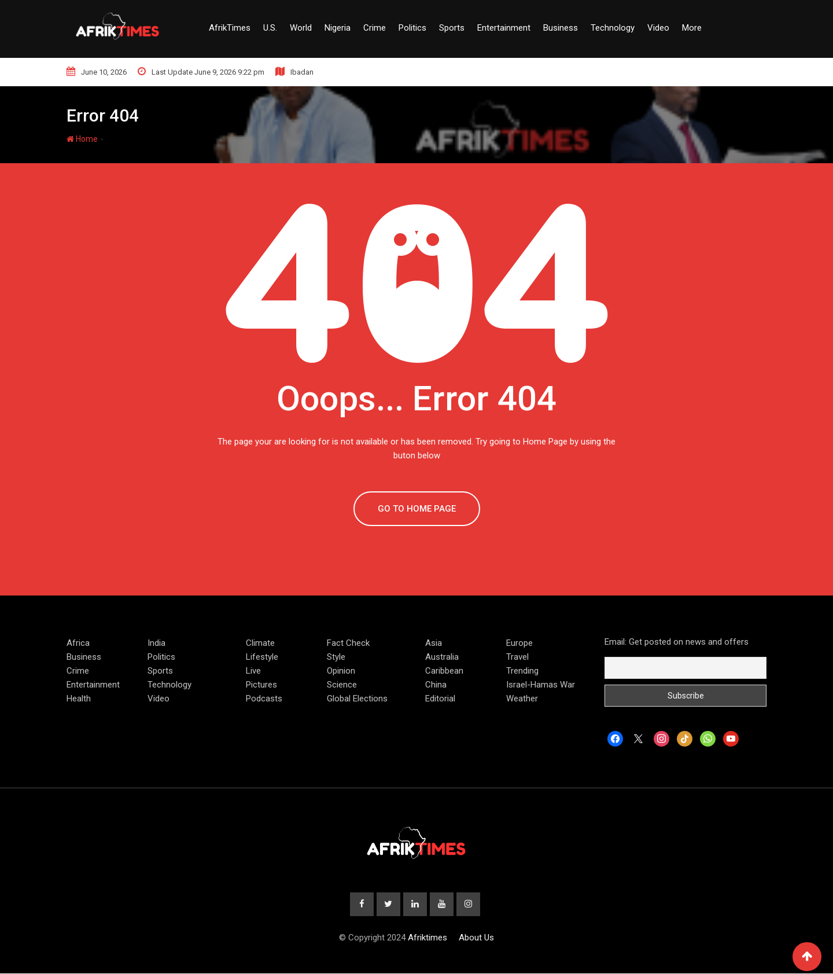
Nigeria (338, 28)
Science (342, 684)
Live (253, 671)
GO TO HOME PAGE (417, 508)
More (692, 28)
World (301, 28)
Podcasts (264, 698)
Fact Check (348, 643)
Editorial (440, 698)
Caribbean (444, 671)
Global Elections (357, 698)
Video (658, 28)
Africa (78, 643)
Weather (522, 698)
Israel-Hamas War (540, 684)
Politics (412, 28)
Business (560, 28)
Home (82, 139)
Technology (613, 28)
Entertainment (503, 28)
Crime (374, 28)
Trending (522, 671)
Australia (442, 657)
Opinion (341, 671)
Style (336, 657)
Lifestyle (262, 657)
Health (79, 698)
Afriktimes (427, 938)
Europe (519, 643)
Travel (517, 657)
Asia (433, 643)
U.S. (270, 28)
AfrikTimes (229, 28)
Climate (260, 643)
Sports (452, 28)
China (436, 684)
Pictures (261, 684)
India (156, 643)
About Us (476, 938)
